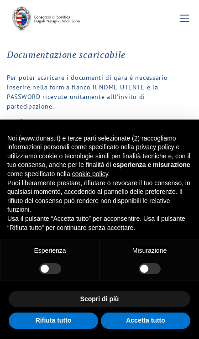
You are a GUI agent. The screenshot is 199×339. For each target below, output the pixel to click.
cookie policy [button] (90, 173)
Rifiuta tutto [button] (54, 320)
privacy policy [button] (155, 147)
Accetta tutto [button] (145, 320)
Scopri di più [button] (99, 298)
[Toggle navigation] (184, 18)
